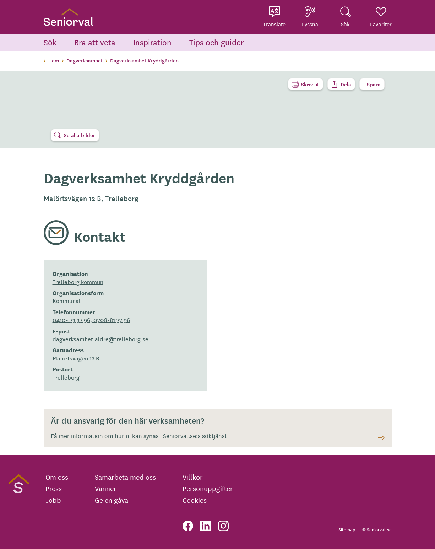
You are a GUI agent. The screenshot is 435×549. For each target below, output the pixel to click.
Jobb (53, 500)
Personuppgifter (208, 488)
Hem (53, 60)
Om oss (56, 477)
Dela (346, 84)
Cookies (195, 500)
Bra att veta (94, 42)
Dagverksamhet (84, 60)
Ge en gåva (111, 500)
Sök (50, 42)
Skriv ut (310, 84)
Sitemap (346, 529)
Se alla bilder (79, 135)
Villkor (193, 477)
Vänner (105, 488)
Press (53, 488)
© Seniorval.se (377, 529)
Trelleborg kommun (78, 281)
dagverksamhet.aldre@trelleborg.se (100, 339)
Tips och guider (216, 42)
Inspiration (152, 42)
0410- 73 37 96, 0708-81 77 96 (91, 319)
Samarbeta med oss (125, 477)
